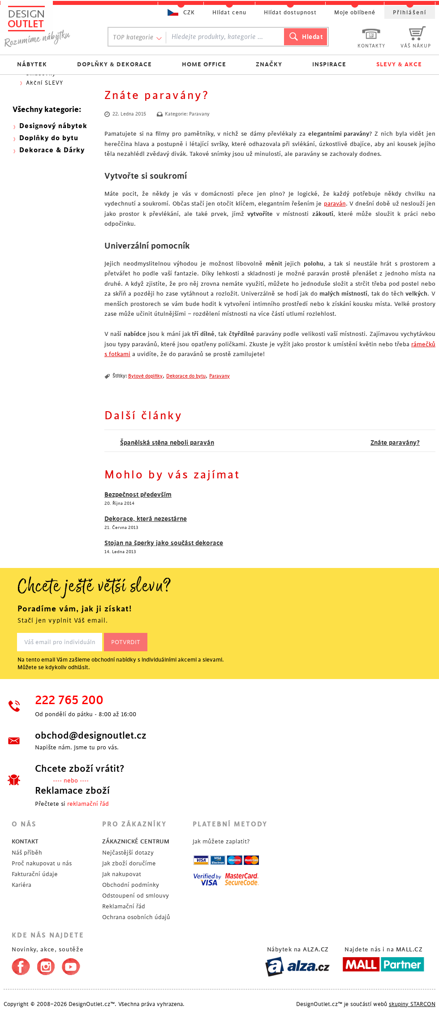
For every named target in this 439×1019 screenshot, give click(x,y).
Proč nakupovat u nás (42, 863)
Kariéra (21, 884)
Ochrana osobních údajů (136, 917)
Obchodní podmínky (130, 884)
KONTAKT (25, 841)
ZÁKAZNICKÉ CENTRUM (135, 841)
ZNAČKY (269, 64)
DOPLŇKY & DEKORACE (114, 64)
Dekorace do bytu (186, 376)
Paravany (199, 114)
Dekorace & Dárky (52, 150)
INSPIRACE (329, 64)
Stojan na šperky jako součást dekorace (163, 542)
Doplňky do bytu (48, 138)
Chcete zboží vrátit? (79, 768)
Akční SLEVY (44, 83)
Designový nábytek (53, 126)
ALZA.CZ (316, 949)
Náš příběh (27, 852)
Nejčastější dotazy (128, 852)
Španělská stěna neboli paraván (167, 442)
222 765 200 (69, 700)
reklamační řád (88, 803)
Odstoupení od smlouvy (135, 895)
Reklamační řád (123, 906)
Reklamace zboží (72, 790)
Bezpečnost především (138, 494)
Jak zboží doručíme (129, 863)
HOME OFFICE (204, 64)
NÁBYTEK (32, 64)
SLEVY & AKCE (399, 64)
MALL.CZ (409, 949)
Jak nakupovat (121, 874)
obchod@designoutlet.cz (90, 735)
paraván (335, 203)
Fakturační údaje (35, 874)
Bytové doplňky (145, 376)
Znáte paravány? (395, 442)
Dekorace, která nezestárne (145, 518)
